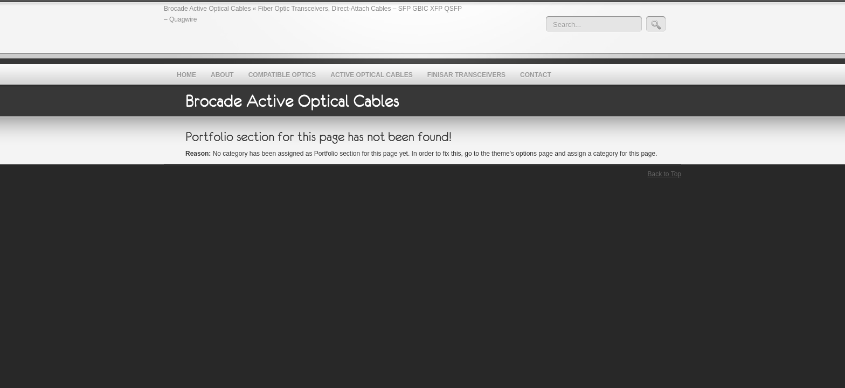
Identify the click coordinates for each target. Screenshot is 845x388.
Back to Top (664, 174)
